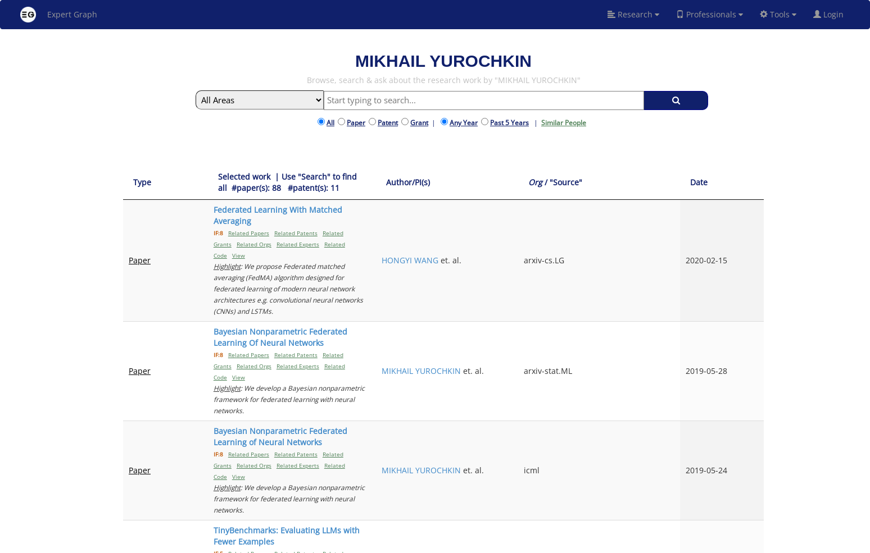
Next (746, 450)
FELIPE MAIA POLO (570, 350)
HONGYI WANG (564, 215)
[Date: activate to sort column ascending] (745, 177)
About (380, 542)
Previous (636, 450)
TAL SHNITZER (562, 410)
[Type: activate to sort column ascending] (150, 177)
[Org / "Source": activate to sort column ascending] (674, 177)
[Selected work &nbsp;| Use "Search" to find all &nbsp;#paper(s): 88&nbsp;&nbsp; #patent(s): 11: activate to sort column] (354, 177)
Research (633, 14)
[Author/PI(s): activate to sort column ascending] (576, 177)
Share (504, 542)
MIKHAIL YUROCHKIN (575, 258)
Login (833, 14)
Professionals (709, 14)
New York (537, 542)
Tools (778, 14)
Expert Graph (58, 14)
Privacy (478, 542)
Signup (425, 542)
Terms (451, 542)
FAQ (402, 542)
